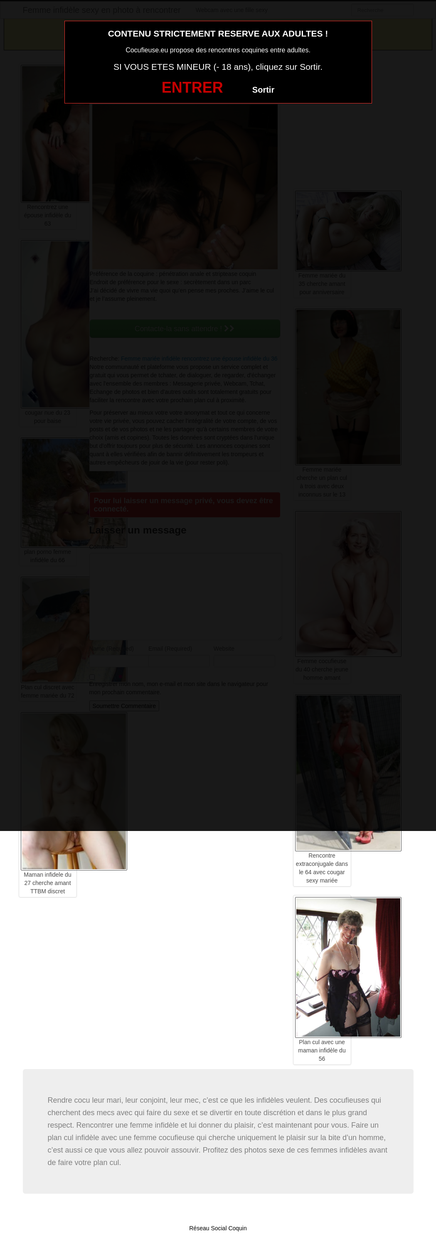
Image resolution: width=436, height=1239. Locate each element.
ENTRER (192, 87)
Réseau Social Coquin (218, 1228)
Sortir (263, 89)
